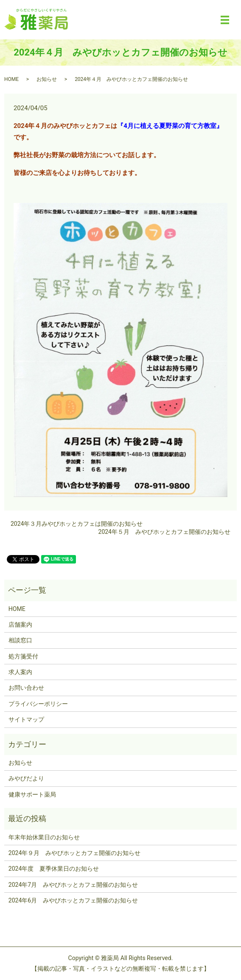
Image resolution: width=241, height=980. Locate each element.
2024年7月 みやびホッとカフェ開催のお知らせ (73, 884)
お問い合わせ (26, 687)
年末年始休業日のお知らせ (44, 837)
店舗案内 (20, 624)
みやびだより (26, 778)
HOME (11, 79)
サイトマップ (26, 719)
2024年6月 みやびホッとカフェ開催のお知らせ (73, 900)
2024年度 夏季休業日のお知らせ (53, 868)
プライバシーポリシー (38, 703)
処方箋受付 (23, 656)
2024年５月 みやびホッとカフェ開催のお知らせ (164, 531)
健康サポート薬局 (32, 794)
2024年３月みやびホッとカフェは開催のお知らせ (77, 523)
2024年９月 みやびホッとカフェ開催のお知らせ (74, 853)
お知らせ (46, 79)
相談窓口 (20, 640)
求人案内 (20, 672)
